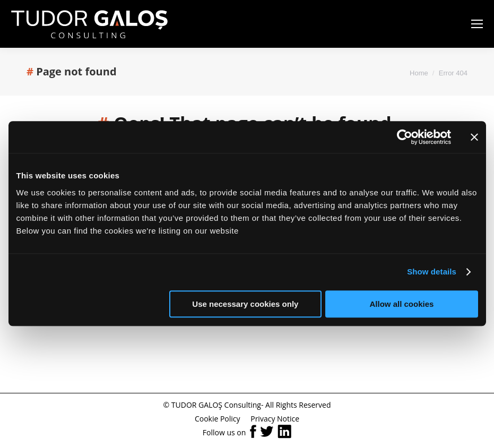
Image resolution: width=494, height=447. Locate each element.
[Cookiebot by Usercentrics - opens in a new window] (404, 137)
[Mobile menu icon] (477, 24)
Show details (431, 271)
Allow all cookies (402, 303)
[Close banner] (474, 137)
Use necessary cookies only (245, 303)
